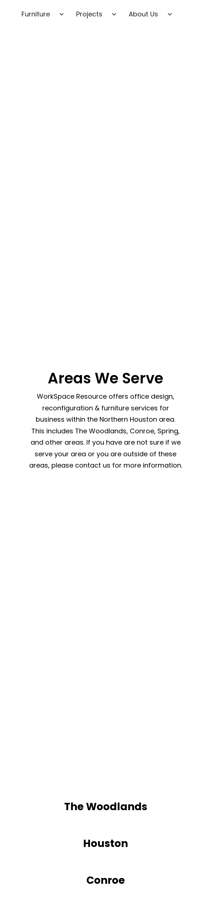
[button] (43, 14)
